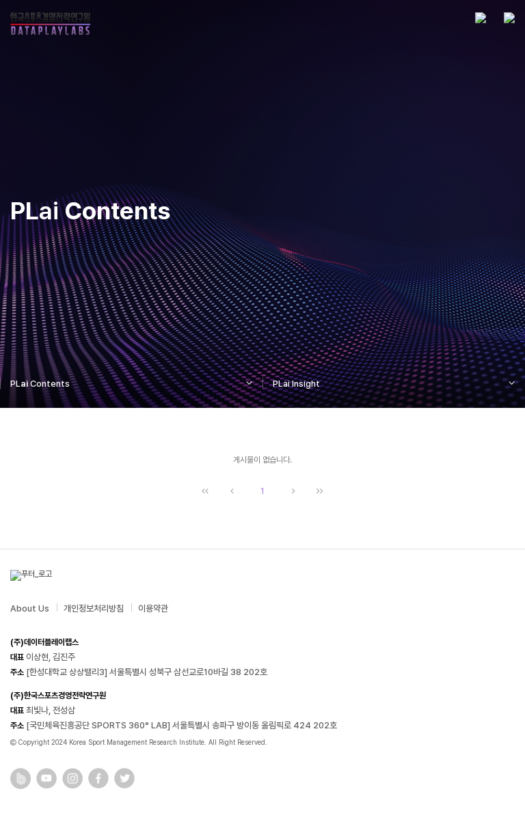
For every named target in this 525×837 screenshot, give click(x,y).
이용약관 (153, 608)
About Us (29, 608)
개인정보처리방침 (94, 608)
